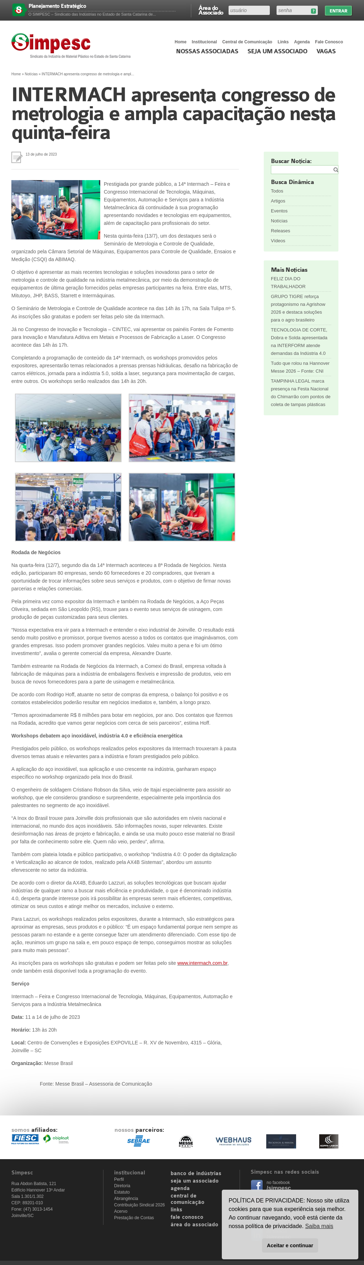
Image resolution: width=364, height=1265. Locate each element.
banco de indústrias (196, 1174)
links (176, 1210)
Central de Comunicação (247, 41)
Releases (280, 230)
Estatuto (122, 1192)
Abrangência (126, 1198)
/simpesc (279, 1188)
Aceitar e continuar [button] (290, 1245)
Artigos (278, 201)
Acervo (120, 1211)
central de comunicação (187, 1199)
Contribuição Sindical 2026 (139, 1204)
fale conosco (187, 1217)
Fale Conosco (329, 41)
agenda (180, 1188)
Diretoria (122, 1185)
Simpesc (72, 45)
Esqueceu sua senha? (313, 11)
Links (283, 41)
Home (180, 41)
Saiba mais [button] (319, 1226)
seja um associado (195, 1181)
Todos (277, 191)
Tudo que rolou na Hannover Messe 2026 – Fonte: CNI (300, 367)
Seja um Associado (277, 51)
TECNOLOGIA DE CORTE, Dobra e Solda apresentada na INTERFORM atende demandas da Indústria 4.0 (299, 341)
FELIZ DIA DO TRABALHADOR (288, 282)
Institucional (204, 41)
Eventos (279, 210)
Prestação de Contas (134, 1217)
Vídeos (278, 240)
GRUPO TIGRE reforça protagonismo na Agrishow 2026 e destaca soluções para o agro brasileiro (298, 308)
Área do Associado (210, 10)
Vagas (326, 51)
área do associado (194, 1225)
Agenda (302, 41)
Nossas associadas (207, 51)
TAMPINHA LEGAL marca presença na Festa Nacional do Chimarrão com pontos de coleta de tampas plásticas (301, 392)
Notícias (31, 74)
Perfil (119, 1179)
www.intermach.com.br (202, 963)
